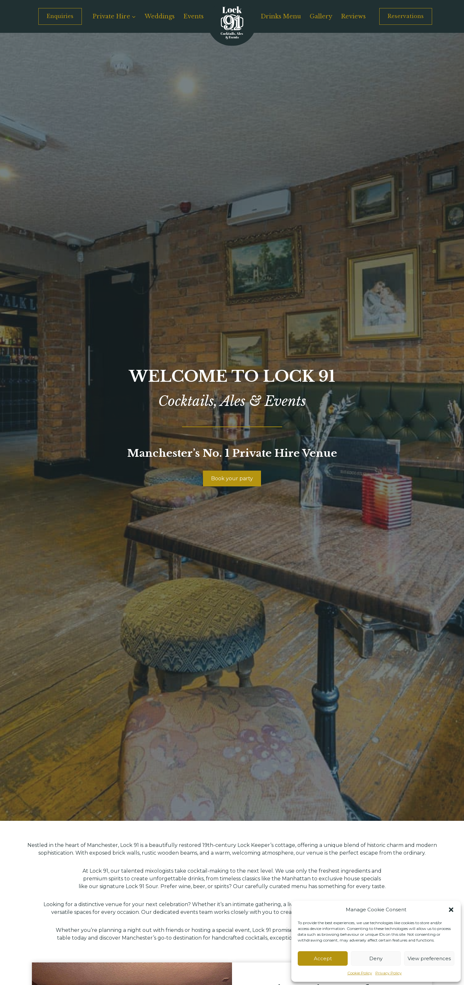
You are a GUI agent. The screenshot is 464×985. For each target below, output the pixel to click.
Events (193, 16)
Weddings (160, 16)
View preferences (429, 958)
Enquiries (60, 16)
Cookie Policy (359, 973)
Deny (375, 958)
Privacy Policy (388, 973)
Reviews (353, 16)
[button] (451, 909)
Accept (323, 958)
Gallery (321, 16)
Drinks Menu (281, 16)
